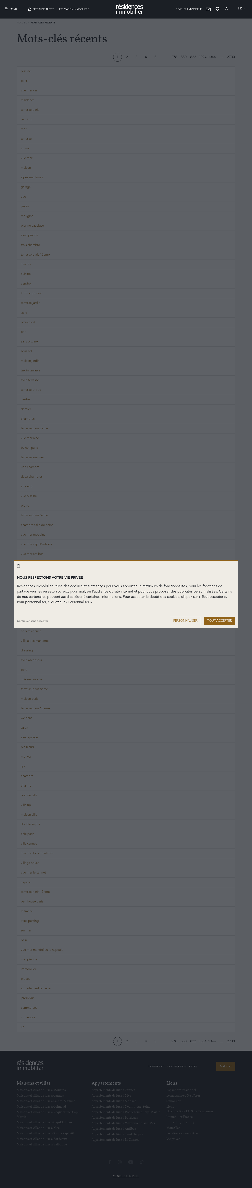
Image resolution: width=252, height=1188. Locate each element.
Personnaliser (185, 620)
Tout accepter (219, 620)
